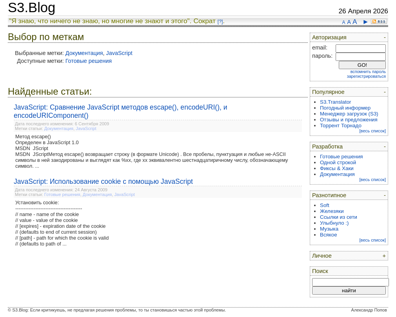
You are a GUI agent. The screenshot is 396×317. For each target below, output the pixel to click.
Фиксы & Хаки (337, 168)
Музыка (329, 229)
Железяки (332, 211)
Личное (322, 256)
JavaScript (119, 53)
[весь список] (372, 130)
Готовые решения (88, 61)
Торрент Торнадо (340, 125)
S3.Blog (31, 7)
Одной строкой (338, 162)
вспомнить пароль (368, 71)
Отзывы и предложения (349, 120)
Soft (324, 205)
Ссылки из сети (338, 217)
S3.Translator (335, 102)
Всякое (328, 235)
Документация (84, 53)
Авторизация (329, 37)
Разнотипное (329, 195)
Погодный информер (345, 108)
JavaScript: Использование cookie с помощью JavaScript (103, 181)
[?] (220, 21)
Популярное (328, 92)
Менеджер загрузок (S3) (349, 114)
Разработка (327, 146)
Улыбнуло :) (334, 223)
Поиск (320, 271)
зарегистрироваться (366, 76)
